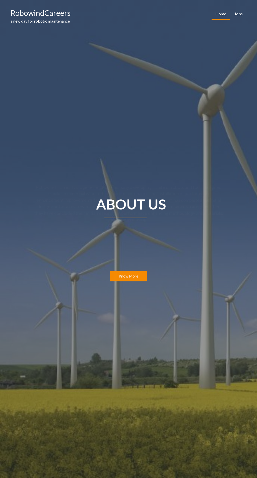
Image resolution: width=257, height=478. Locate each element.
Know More (128, 276)
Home (220, 13)
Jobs (238, 13)
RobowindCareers (41, 12)
